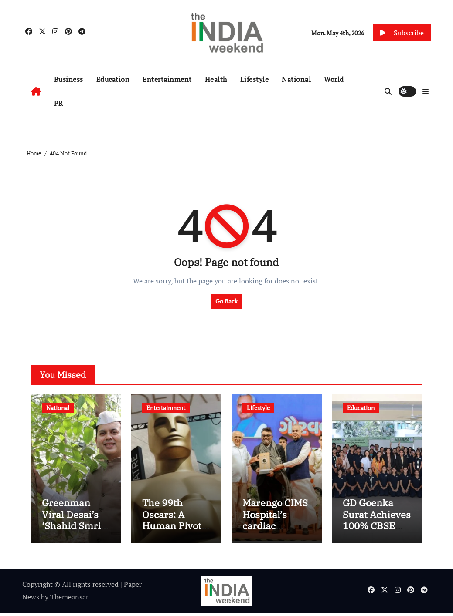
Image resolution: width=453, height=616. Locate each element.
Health (216, 79)
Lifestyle (254, 79)
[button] (425, 91)
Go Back (226, 301)
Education (113, 79)
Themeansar (69, 600)
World (334, 79)
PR (58, 103)
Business (68, 79)
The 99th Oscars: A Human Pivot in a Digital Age (176, 523)
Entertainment (167, 79)
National (296, 79)
